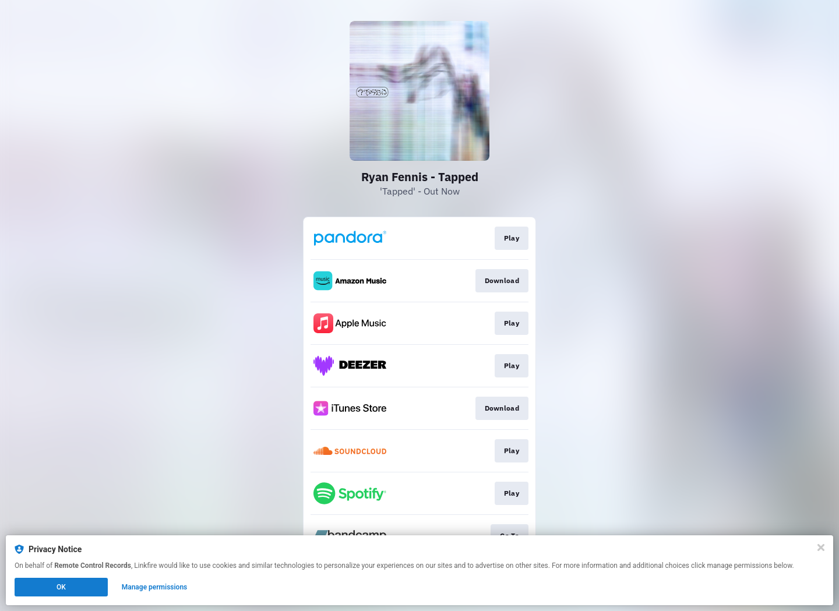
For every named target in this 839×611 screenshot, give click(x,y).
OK (61, 587)
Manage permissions (155, 587)
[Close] (821, 547)
